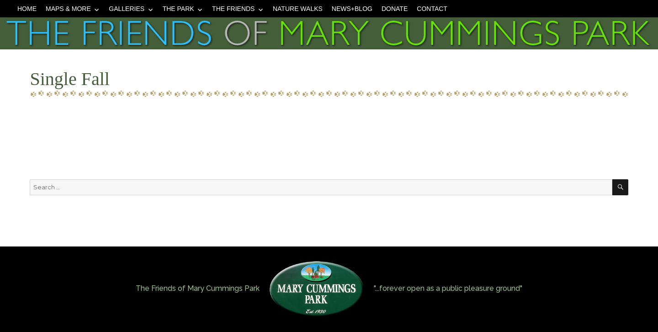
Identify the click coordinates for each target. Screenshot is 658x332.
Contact (432, 8)
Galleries (126, 8)
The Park (178, 8)
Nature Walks (298, 8)
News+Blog (352, 8)
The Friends (233, 8)
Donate (395, 8)
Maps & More (68, 8)
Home (27, 8)
